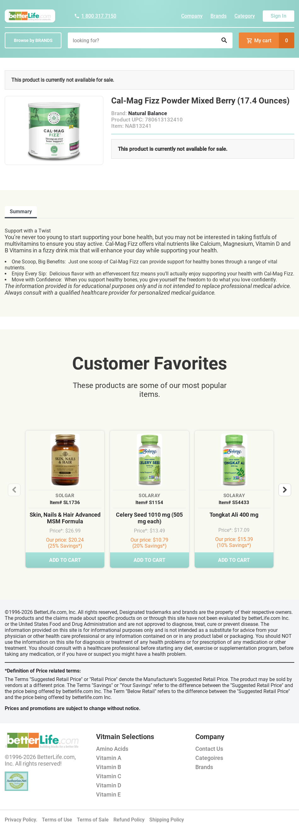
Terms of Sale (93, 820)
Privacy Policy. (21, 820)
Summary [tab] (21, 212)
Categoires (209, 758)
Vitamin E (108, 794)
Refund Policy (129, 820)
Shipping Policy (166, 820)
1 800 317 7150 (95, 16)
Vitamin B (108, 767)
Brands (218, 16)
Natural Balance (147, 113)
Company (192, 16)
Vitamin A (108, 758)
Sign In (278, 16)
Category (244, 16)
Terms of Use (57, 820)
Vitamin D (108, 785)
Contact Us (209, 748)
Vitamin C (108, 776)
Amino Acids (112, 748)
